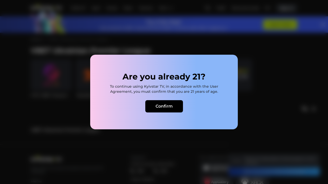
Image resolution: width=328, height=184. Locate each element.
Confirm (164, 106)
